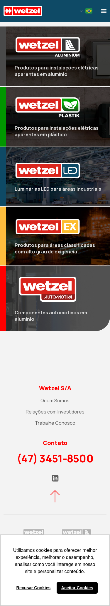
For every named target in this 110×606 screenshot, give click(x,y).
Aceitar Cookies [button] (77, 587)
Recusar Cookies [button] (33, 587)
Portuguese (88, 11)
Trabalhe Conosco (55, 423)
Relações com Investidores (55, 412)
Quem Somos (55, 400)
